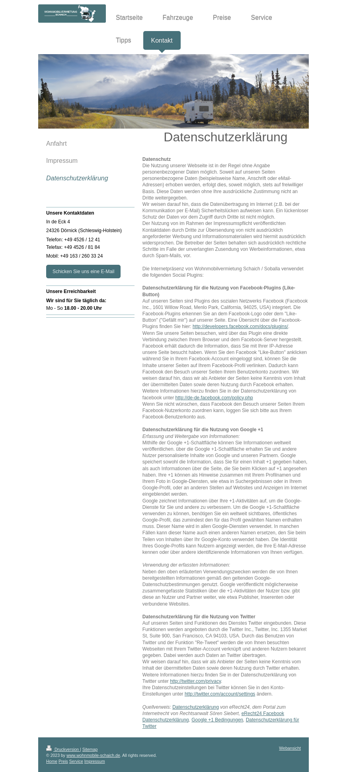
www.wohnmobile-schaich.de (93, 755)
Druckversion (63, 749)
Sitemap (90, 749)
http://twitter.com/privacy (195, 681)
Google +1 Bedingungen (217, 720)
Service (76, 761)
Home (51, 761)
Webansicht (290, 748)
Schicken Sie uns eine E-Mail (83, 271)
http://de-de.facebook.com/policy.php (214, 398)
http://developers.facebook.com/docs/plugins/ (240, 326)
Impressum (94, 761)
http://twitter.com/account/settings (220, 694)
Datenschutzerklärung (195, 707)
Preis (63, 761)
